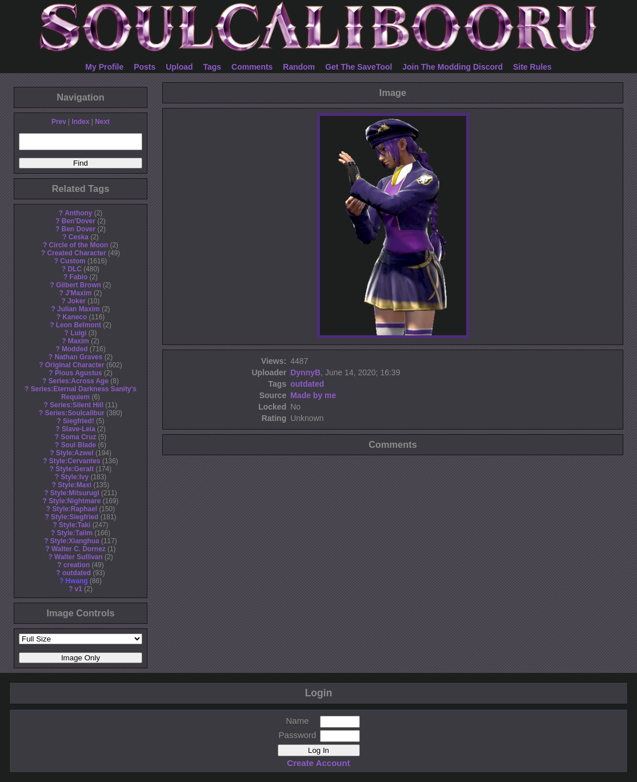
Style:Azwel (75, 453)
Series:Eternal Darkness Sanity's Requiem (84, 393)
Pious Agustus (78, 373)
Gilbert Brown (78, 285)
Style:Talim (75, 533)
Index (80, 122)
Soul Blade (78, 445)
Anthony (78, 213)
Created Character (76, 253)
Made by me (313, 395)
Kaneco (74, 317)
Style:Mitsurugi (74, 493)
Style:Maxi (74, 485)
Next (102, 122)
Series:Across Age (79, 381)
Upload (179, 66)
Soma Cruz (78, 437)
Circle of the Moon (78, 245)
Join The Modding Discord (452, 66)
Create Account (318, 763)
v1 (78, 589)
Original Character (75, 365)
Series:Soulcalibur (75, 413)
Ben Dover (78, 229)
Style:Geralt (74, 469)
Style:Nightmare (75, 501)
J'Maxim (78, 293)
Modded (75, 349)
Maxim (78, 341)
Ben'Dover (78, 221)
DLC (75, 269)
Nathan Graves (78, 357)
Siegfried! (78, 421)
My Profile (104, 66)
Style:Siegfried (74, 517)
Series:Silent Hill (76, 405)
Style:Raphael (74, 509)
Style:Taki (74, 525)
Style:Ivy (75, 477)
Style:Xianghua (74, 541)
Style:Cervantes (75, 461)
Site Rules (532, 66)
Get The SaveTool (358, 66)
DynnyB (305, 372)
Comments (252, 66)
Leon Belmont (78, 325)
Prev (58, 122)
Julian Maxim (78, 309)
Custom (72, 261)
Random (299, 66)
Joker (76, 301)
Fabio (78, 277)
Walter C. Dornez (78, 549)
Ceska (79, 237)
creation (76, 565)
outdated (76, 573)
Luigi (78, 333)
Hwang (77, 581)
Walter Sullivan (78, 557)
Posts (144, 66)
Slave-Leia (78, 429)
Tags (212, 66)
